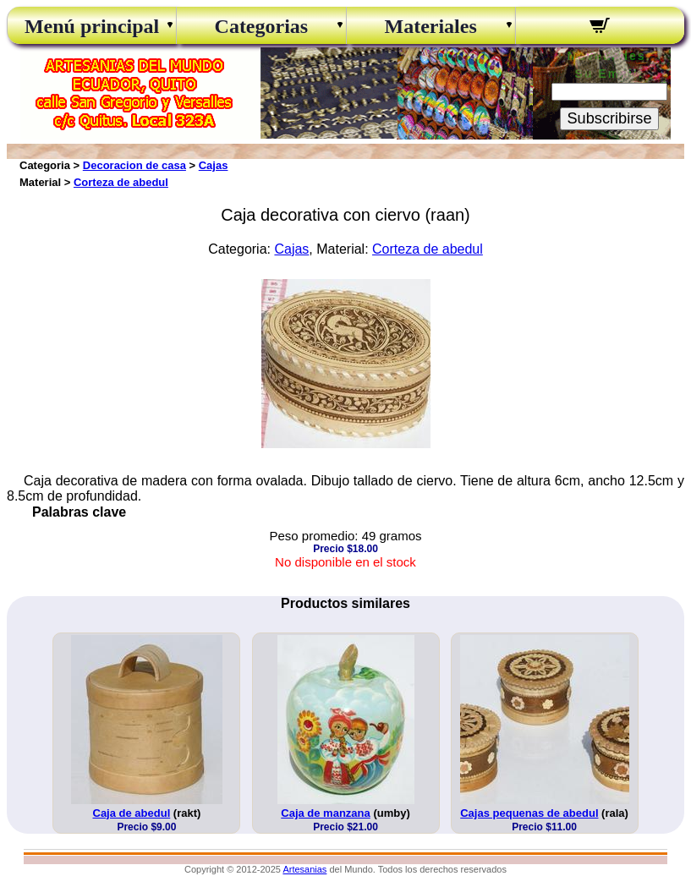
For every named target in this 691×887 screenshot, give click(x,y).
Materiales (430, 26)
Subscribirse (609, 118)
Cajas (213, 165)
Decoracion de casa (134, 165)
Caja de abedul (132, 813)
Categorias (262, 26)
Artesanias (304, 869)
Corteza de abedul (121, 182)
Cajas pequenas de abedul (529, 813)
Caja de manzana (325, 813)
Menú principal (92, 26)
